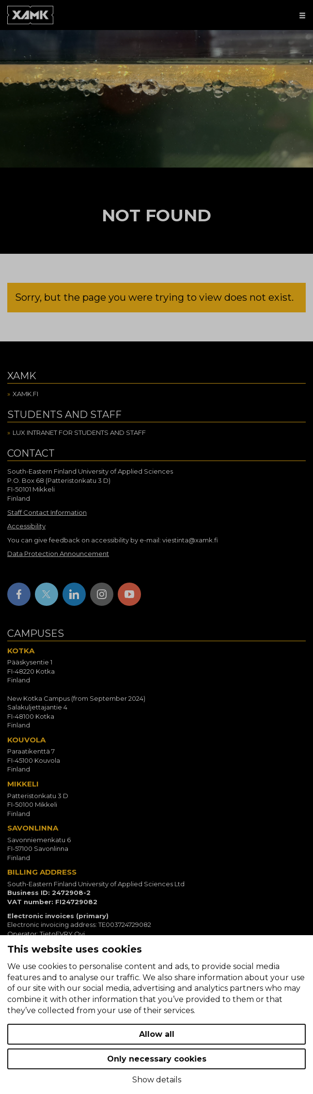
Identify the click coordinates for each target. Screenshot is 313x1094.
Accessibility (26, 526)
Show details (156, 1079)
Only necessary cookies (156, 1058)
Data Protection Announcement (58, 553)
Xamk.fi (25, 394)
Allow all (156, 1034)
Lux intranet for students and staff (79, 432)
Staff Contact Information (47, 512)
